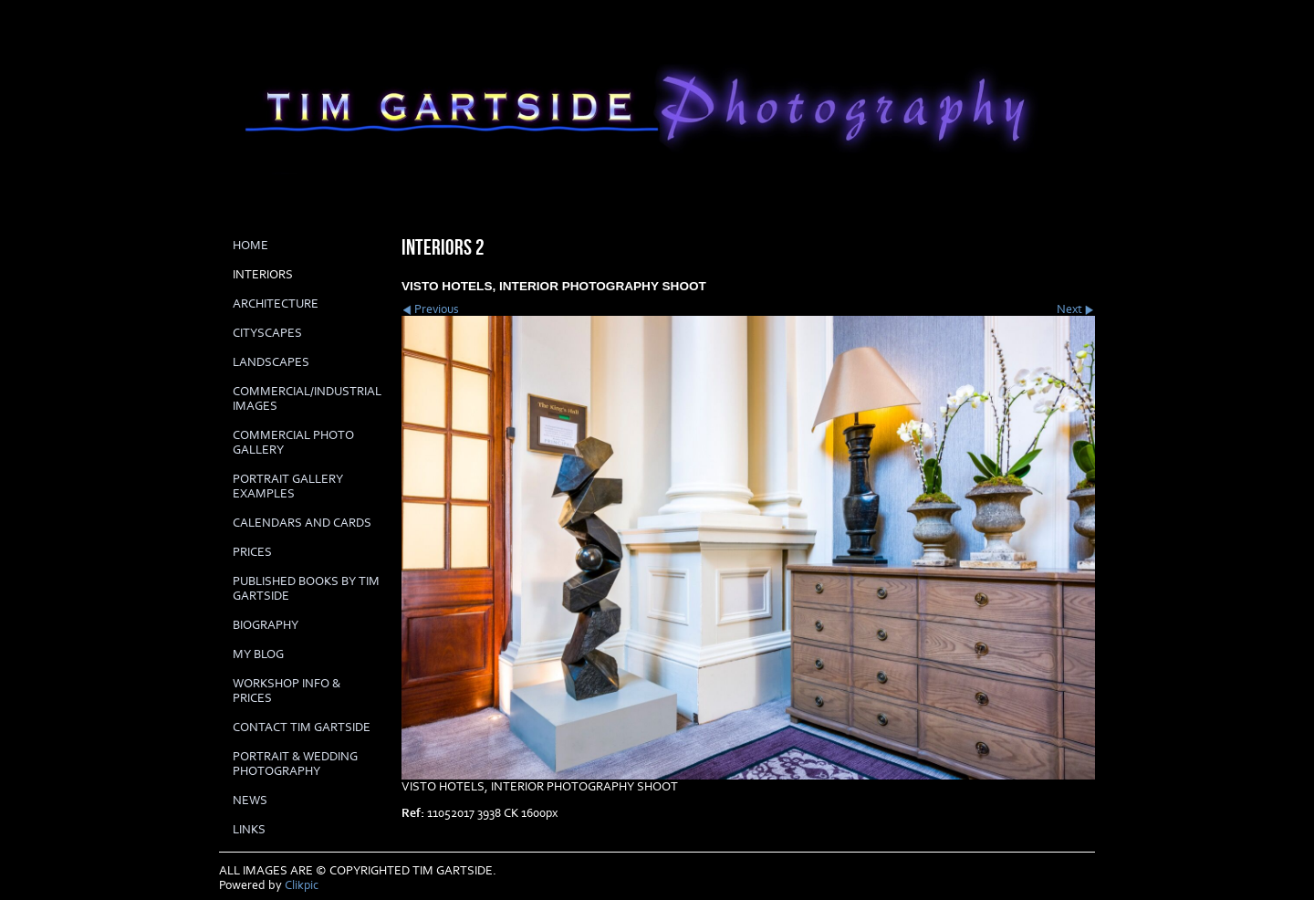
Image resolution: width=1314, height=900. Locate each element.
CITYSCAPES (267, 333)
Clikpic (301, 885)
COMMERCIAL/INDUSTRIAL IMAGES (307, 398)
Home (250, 245)
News (250, 800)
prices (252, 552)
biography (265, 625)
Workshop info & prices (286, 691)
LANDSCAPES (271, 362)
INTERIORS (263, 274)
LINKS (249, 829)
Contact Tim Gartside (301, 727)
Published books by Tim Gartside (306, 588)
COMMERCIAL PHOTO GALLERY (293, 442)
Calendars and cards (302, 523)
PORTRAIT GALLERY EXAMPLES (288, 486)
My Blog (258, 654)
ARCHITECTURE (275, 304)
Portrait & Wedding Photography (295, 764)
